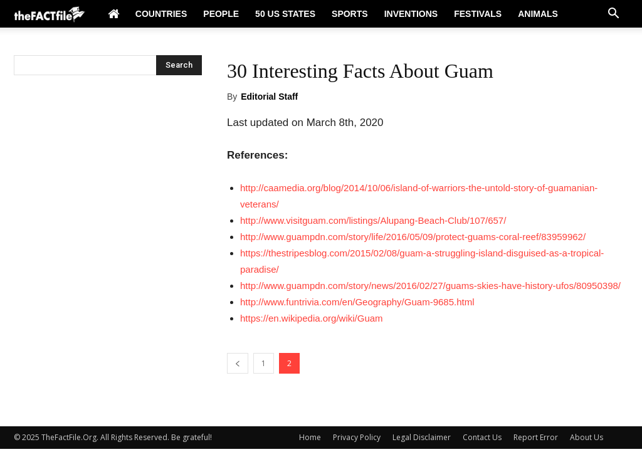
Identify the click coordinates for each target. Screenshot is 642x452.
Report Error (535, 437)
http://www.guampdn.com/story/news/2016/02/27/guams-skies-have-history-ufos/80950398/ (430, 285)
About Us (586, 437)
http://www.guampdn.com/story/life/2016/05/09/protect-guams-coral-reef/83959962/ (413, 236)
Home (310, 437)
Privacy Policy (357, 437)
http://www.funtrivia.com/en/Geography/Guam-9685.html (357, 302)
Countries (161, 14)
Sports (350, 14)
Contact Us (482, 437)
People (221, 14)
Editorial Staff (269, 97)
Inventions (411, 14)
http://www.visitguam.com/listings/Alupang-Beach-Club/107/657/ (373, 220)
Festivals (478, 14)
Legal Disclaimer (421, 437)
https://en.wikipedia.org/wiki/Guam (311, 318)
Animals (538, 14)
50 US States (285, 14)
